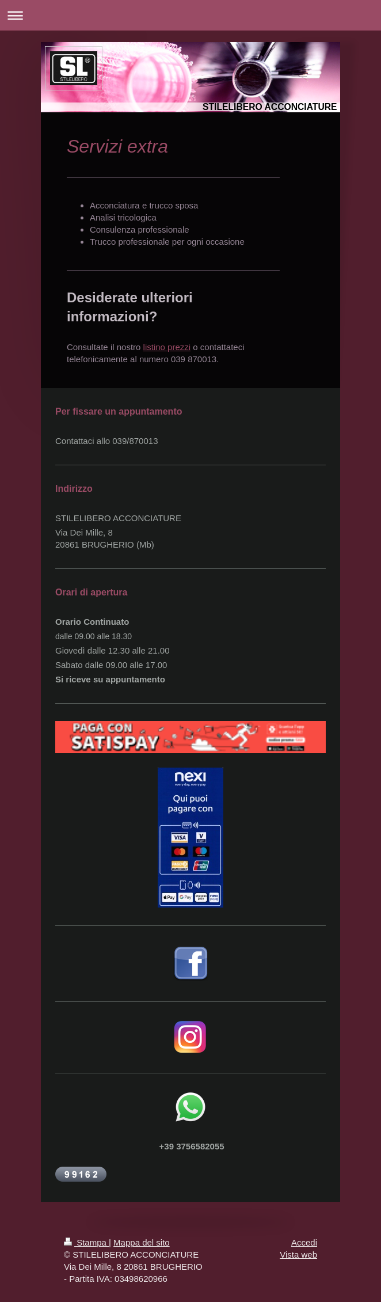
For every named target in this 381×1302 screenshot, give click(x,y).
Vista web (298, 1254)
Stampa (86, 1242)
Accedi (304, 1242)
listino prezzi (167, 347)
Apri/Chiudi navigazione (190, 15)
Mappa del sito (141, 1242)
